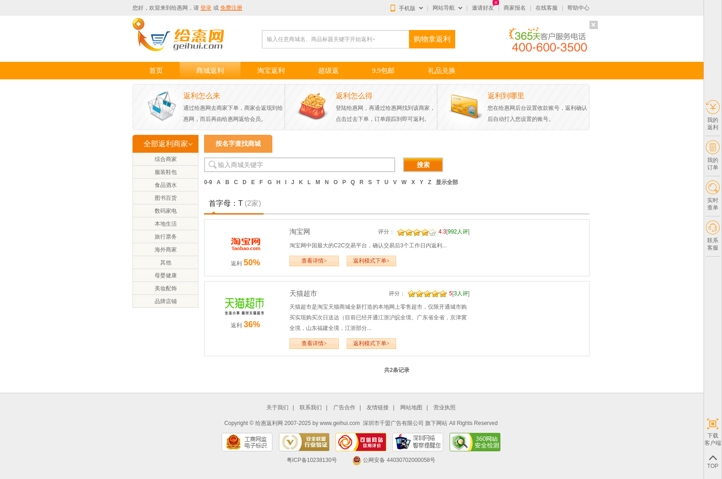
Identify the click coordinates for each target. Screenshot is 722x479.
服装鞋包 (166, 172)
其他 (165, 262)
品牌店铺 (166, 301)
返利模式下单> (371, 260)
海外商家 (166, 249)
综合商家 (166, 159)
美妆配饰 (166, 288)
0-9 (208, 182)
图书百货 (166, 198)
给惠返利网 (269, 423)
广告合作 (344, 408)
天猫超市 (303, 293)
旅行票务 (166, 237)
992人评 (458, 231)
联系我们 (311, 408)
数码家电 (166, 211)
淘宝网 (299, 231)
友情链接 (378, 408)
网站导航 (444, 8)
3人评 (461, 293)
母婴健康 (166, 275)
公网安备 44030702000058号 (393, 460)
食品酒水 (166, 185)
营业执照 (444, 408)
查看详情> (314, 260)
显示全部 (447, 182)
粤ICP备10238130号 (312, 460)
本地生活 (166, 224)
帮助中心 (578, 8)
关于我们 (277, 408)
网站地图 (411, 408)
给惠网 (179, 8)
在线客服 (546, 8)
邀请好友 (483, 8)
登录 (205, 8)
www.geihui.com (340, 423)
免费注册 (231, 8)
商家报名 (515, 8)
